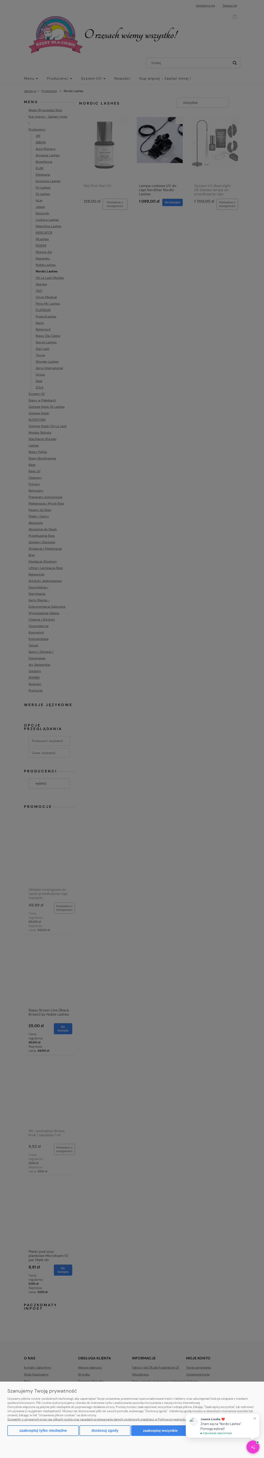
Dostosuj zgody (104, 1430)
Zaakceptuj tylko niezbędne (43, 1430)
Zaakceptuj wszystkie (160, 1430)
